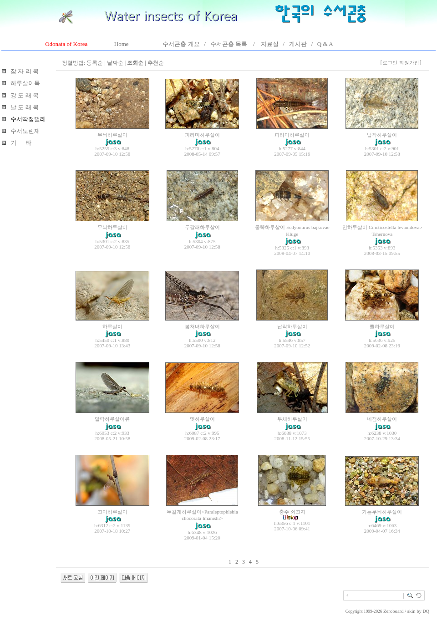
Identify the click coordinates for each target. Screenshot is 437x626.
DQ (426, 611)
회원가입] (411, 62)
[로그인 (389, 62)
